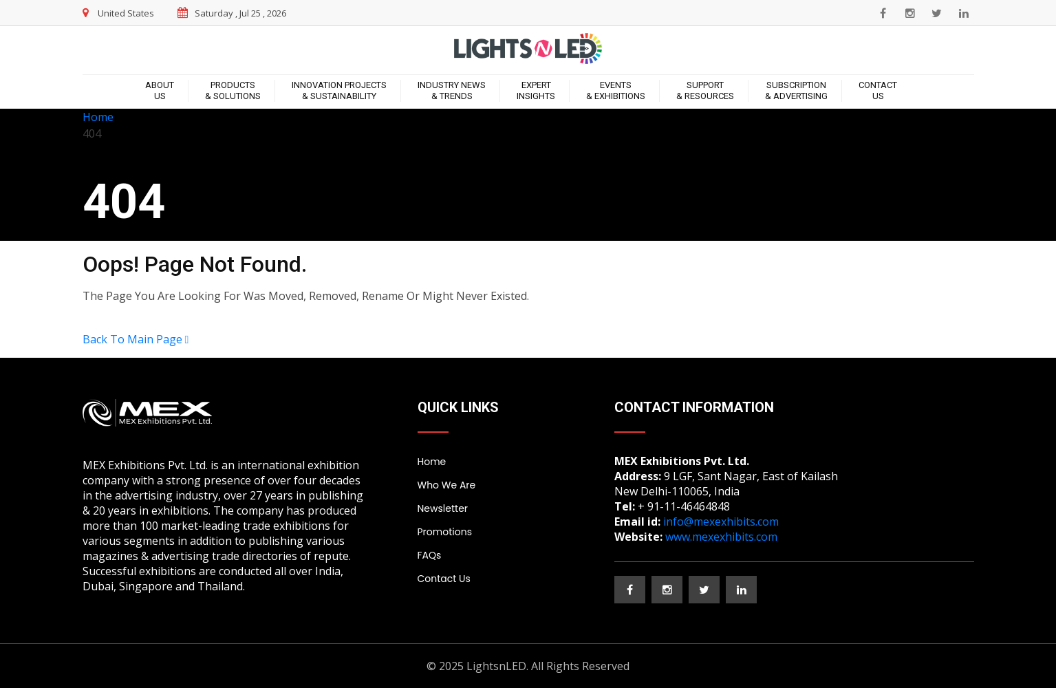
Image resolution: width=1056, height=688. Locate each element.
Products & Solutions (233, 90)
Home (98, 117)
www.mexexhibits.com (721, 536)
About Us (159, 90)
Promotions (445, 532)
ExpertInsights (536, 90)
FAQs (430, 555)
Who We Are (447, 485)
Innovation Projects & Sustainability (339, 90)
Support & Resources (705, 90)
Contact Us (878, 90)
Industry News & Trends (452, 90)
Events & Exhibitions (615, 90)
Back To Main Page (136, 339)
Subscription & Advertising (796, 90)
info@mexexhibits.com (721, 521)
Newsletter (443, 508)
